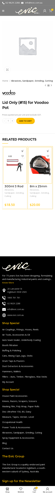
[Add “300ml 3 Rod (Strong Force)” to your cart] (22, 151)
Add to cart (25, 121)
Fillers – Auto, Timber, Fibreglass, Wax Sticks (24, 376)
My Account (8, 381)
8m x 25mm (38, 186)
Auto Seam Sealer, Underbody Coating (21, 339)
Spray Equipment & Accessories (18, 437)
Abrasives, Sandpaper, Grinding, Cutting (32, 80)
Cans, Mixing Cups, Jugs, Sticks (17, 355)
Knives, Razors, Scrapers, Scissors (19, 401)
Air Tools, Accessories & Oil (16, 334)
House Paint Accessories (14, 395)
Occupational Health (12, 422)
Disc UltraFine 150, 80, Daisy (16, 411)
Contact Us (7, 448)
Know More (8, 282)
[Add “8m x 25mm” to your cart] (47, 151)
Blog (4, 443)
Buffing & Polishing (11, 350)
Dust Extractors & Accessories (17, 366)
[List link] (27, 290)
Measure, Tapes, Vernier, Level (18, 416)
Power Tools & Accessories (16, 427)
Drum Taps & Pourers (13, 360)
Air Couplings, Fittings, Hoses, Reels (20, 329)
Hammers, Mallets (11, 371)
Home (5, 80)
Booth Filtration (10, 345)
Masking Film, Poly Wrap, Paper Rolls (20, 406)
